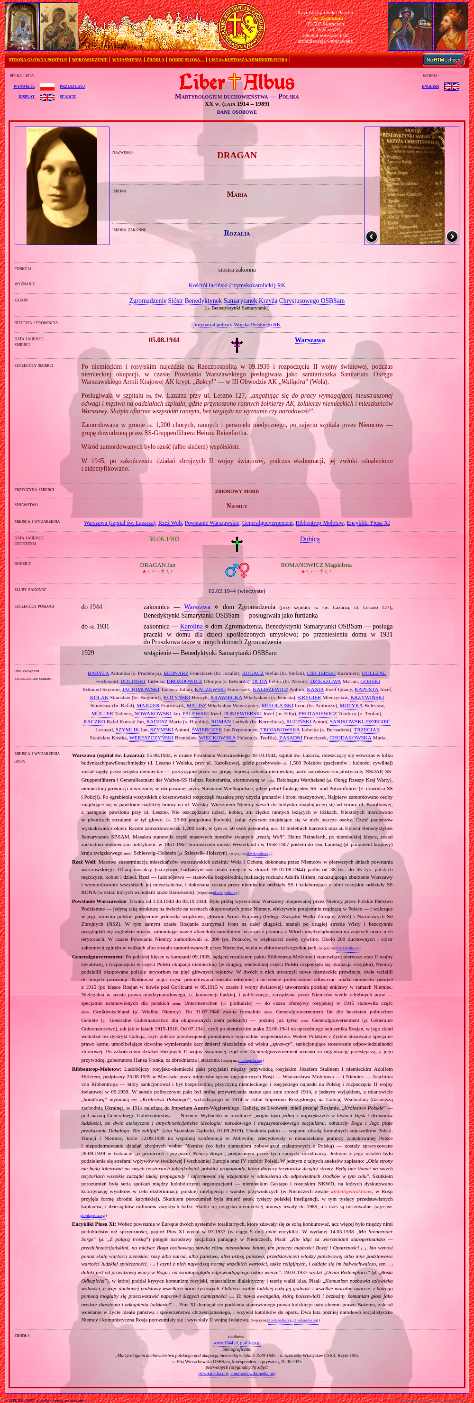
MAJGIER (148, 705)
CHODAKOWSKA (350, 737)
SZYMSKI (161, 729)
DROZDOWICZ (184, 681)
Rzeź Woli (170, 522)
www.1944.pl (225, 1342)
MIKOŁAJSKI (277, 705)
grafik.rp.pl (250, 1342)
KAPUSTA (367, 689)
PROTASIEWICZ (318, 713)
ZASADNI (290, 737)
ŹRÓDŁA (155, 59)
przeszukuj (72, 86)
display (26, 96)
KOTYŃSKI (177, 697)
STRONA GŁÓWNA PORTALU (38, 59)
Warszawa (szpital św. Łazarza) (119, 522)
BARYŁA (98, 673)
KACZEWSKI (210, 689)
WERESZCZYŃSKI (151, 737)
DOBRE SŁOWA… (186, 59)
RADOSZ (157, 721)
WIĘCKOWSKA (217, 737)
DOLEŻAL (374, 673)
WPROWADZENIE (90, 59)
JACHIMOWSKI (140, 689)
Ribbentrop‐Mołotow (320, 522)
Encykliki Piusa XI (368, 522)
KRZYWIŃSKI (367, 697)
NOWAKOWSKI (153, 713)
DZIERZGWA (325, 681)
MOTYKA (351, 705)
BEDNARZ (176, 673)
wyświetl (24, 86)
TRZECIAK (367, 729)
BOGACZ (253, 673)
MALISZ (197, 705)
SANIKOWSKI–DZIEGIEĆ (360, 721)
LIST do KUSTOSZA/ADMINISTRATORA (248, 59)
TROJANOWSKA (280, 729)
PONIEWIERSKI (243, 713)
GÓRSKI (370, 681)
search (67, 96)
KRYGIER (309, 697)
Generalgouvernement (267, 522)
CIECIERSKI (321, 673)
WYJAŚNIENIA (127, 59)
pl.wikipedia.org (258, 853)
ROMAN (221, 721)
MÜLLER (102, 713)
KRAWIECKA (226, 697)
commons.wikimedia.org (252, 1373)
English (430, 86)
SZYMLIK (127, 729)
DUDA (259, 681)
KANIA (315, 689)
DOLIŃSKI (133, 681)
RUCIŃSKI (298, 721)
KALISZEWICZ (270, 689)
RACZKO (94, 721)
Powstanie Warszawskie (212, 522)
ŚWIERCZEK (207, 729)
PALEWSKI (195, 713)
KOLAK (99, 697)
